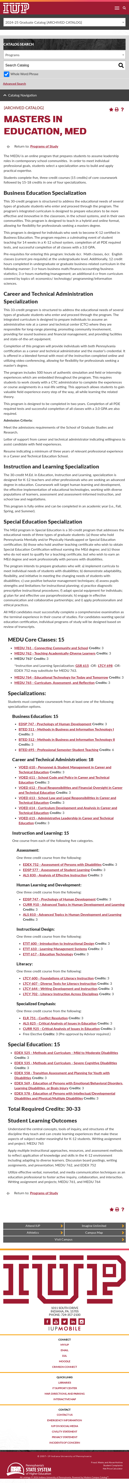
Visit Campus (63, 1239)
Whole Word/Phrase (24, 74)
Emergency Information (64, 1420)
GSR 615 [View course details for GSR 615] (82, 665)
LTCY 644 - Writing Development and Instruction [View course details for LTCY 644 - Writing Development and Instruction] (60, 988)
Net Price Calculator (113, 1468)
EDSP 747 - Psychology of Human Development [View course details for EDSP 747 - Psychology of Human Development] (55, 724)
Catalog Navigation (22, 95)
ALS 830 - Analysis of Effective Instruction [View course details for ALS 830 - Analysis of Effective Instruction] (55, 875)
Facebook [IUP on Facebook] (47, 1321)
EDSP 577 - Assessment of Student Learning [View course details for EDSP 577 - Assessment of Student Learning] (56, 870)
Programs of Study (44, 146)
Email (64, 1350)
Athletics (33, 1232)
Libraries (64, 1382)
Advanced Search (14, 83)
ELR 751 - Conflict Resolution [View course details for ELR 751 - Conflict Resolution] (45, 1018)
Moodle (64, 1361)
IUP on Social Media (64, 1426)
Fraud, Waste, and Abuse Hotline (107, 1462)
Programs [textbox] (12, 55)
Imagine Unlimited (94, 1225)
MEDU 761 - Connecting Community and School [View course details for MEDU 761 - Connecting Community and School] (51, 648)
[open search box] (124, 8)
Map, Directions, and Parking (65, 1393)
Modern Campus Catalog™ (96, 1477)
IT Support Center (64, 1388)
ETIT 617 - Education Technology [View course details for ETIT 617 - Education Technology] (48, 954)
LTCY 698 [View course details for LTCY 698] (105, 665)
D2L (64, 1355)
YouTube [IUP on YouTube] (56, 1321)
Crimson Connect (64, 1366)
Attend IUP (33, 1225)
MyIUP (64, 1344)
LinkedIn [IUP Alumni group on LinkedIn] (73, 1321)
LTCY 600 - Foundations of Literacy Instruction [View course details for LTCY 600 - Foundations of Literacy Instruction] (58, 978)
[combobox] (64, 22)
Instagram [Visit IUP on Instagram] (81, 1321)
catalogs (27, 1477)
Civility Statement (64, 1431)
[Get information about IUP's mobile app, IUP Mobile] (64, 1327)
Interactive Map (64, 1399)
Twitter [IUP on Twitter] (64, 1321)
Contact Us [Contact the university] (64, 1414)
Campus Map (94, 1232)
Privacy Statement (64, 1437)
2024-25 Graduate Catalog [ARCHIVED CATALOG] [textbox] (43, 22)
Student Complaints (113, 1465)
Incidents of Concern (64, 1442)
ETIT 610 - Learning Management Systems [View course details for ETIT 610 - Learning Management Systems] (55, 949)
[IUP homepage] (64, 1257)
